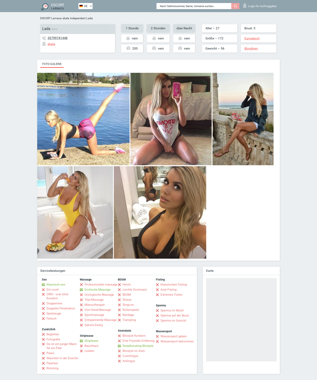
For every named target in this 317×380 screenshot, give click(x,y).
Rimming (52, 368)
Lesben (89, 351)
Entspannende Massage (101, 320)
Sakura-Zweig (94, 325)
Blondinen (251, 48)
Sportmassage (94, 315)
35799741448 (58, 38)
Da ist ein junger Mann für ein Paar (61, 346)
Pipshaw (52, 363)
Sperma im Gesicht (173, 320)
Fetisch (51, 318)
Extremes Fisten (171, 294)
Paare (50, 353)
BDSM (127, 294)
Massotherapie (95, 305)
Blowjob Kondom (134, 336)
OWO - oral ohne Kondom (57, 296)
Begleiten (52, 334)
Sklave (127, 300)
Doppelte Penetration (60, 308)
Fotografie (53, 339)
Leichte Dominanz (135, 289)
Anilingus (129, 361)
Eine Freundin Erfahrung (138, 341)
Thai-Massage (94, 300)
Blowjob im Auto (134, 351)
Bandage (128, 315)
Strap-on (128, 305)
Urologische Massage (99, 294)
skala (65, 18)
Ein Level (52, 289)
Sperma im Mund (172, 310)
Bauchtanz (91, 346)
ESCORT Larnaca (51, 18)
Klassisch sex (55, 284)
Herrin (127, 284)
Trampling (129, 320)
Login (260, 5)
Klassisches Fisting (174, 284)
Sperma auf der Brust (175, 315)
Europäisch (252, 38)
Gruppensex (54, 303)
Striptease (91, 341)
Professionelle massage (101, 284)
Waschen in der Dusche (62, 358)
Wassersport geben (174, 336)
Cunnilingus (130, 356)
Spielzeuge (53, 313)
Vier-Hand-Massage (98, 310)
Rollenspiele (131, 310)
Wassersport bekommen (177, 341)
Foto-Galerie (52, 64)
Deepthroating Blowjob (138, 346)
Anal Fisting (168, 289)
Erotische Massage (98, 289)
